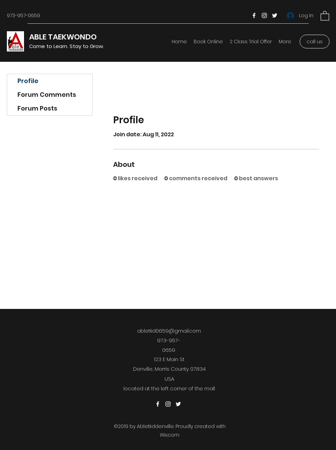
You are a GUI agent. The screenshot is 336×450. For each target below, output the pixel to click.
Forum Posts (37, 108)
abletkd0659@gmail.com (169, 330)
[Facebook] (254, 15)
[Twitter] (274, 15)
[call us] (314, 41)
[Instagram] (264, 15)
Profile (27, 81)
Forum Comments (46, 94)
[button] (325, 15)
